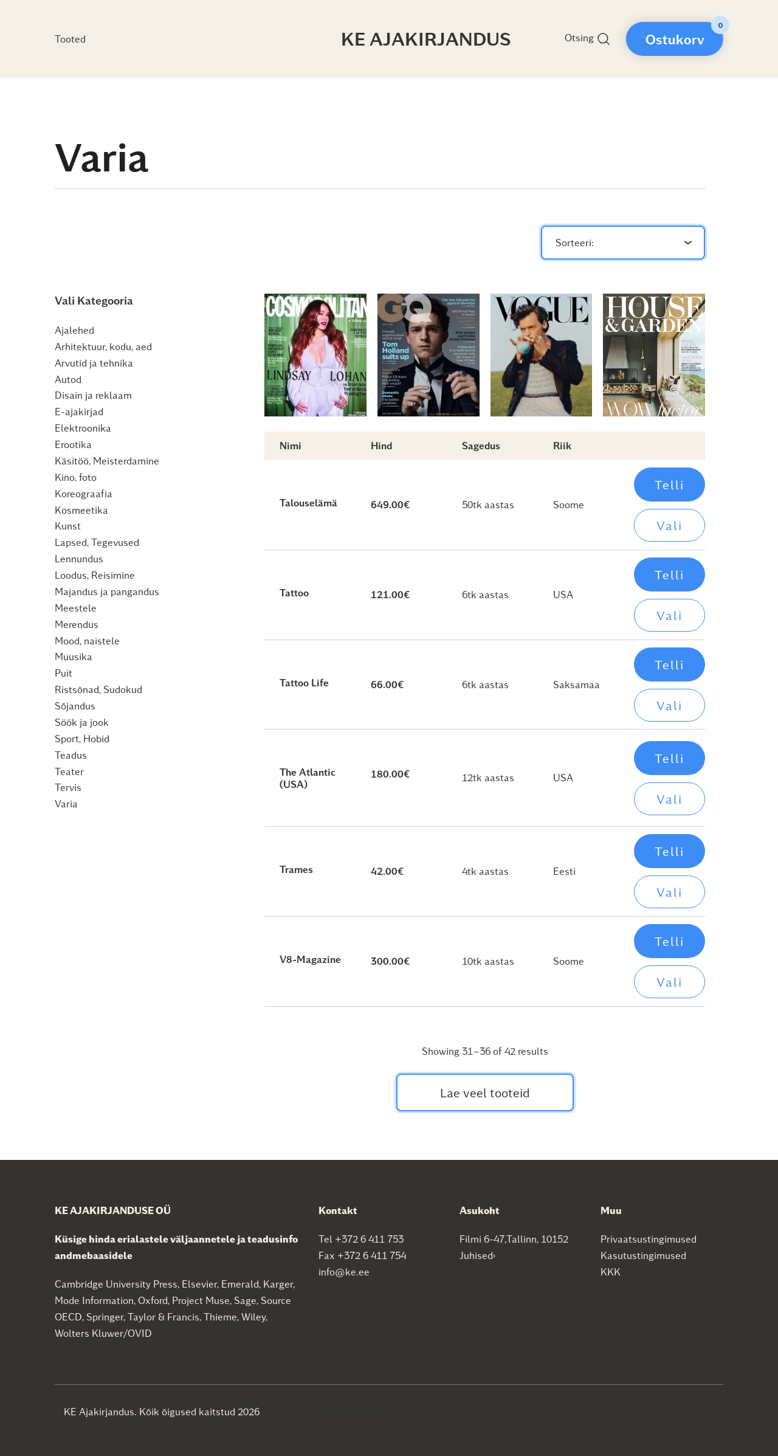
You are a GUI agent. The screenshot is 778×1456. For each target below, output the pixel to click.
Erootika (73, 444)
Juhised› (478, 1255)
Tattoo (294, 592)
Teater (69, 771)
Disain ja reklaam (93, 395)
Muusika (73, 656)
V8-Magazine (310, 959)
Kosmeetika (81, 510)
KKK (611, 1271)
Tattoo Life (304, 682)
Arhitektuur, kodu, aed (103, 346)
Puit (63, 672)
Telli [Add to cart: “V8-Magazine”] (669, 941)
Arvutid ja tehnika (94, 362)
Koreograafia (83, 493)
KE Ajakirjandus (426, 38)
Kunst (68, 525)
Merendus (76, 624)
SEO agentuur (357, 1410)
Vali (669, 525)
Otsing (588, 39)
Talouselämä (308, 502)
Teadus (71, 755)
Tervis (68, 787)
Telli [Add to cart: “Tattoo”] (669, 574)
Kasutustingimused (643, 1255)
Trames (296, 869)
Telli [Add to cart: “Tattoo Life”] (669, 664)
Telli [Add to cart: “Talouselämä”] (669, 484)
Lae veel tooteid (485, 1092)
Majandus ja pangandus (107, 591)
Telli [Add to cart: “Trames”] (669, 851)
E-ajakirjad (79, 411)
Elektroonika (83, 427)
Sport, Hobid (82, 738)
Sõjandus (75, 705)
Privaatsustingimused (649, 1238)
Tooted (70, 38)
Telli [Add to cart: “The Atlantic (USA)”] (669, 758)
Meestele (76, 607)
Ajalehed (74, 330)
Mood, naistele (87, 640)
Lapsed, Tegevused (97, 542)
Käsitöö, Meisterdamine (107, 460)
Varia (66, 803)
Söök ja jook (82, 722)
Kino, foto (76, 477)
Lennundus (79, 558)
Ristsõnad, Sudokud (98, 689)
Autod (68, 379)
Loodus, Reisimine (95, 575)
